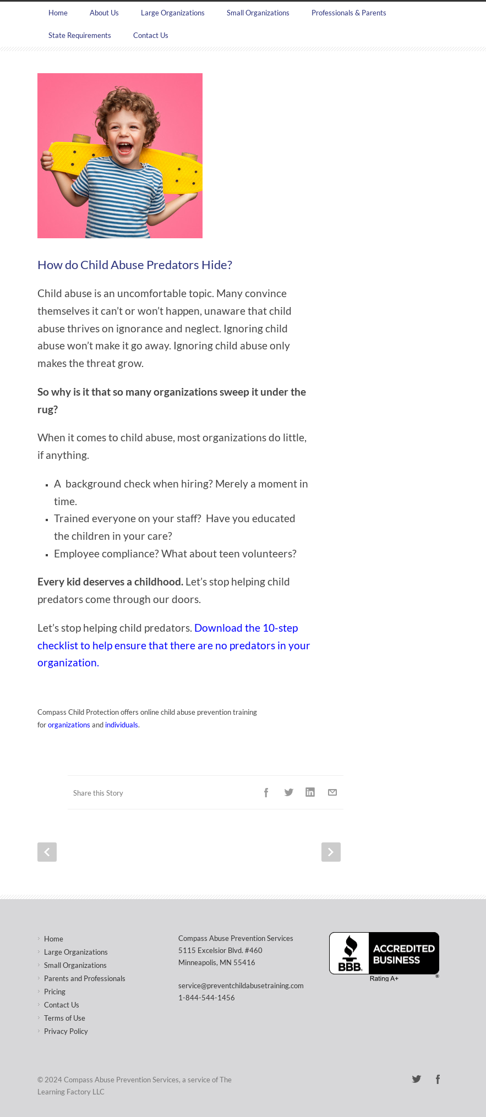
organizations (69, 724)
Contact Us (150, 35)
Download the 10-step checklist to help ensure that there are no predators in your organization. (173, 645)
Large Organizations (173, 12)
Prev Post (47, 852)
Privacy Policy (66, 1031)
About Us (104, 12)
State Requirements (79, 35)
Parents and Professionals (84, 978)
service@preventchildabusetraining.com (241, 985)
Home (58, 12)
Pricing (54, 991)
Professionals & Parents (349, 12)
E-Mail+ (332, 792)
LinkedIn (310, 792)
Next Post (331, 852)
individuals (121, 724)
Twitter (288, 792)
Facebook (266, 792)
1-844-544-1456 (206, 997)
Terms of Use (64, 1018)
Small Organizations (258, 12)
